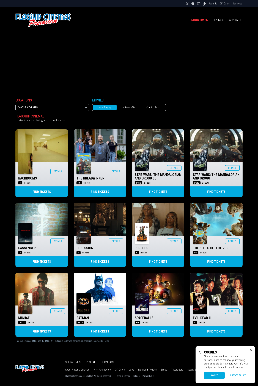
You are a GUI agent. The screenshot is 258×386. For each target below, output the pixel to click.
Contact (235, 20)
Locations (23, 100)
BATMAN (82, 318)
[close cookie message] (251, 350)
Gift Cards (225, 3)
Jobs (131, 369)
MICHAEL (24, 318)
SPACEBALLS (144, 318)
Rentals (218, 20)
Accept (214, 375)
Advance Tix (129, 107)
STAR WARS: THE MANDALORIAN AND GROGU (216, 176)
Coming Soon (153, 107)
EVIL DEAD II (202, 318)
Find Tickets (42, 192)
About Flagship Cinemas (77, 369)
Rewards (212, 3)
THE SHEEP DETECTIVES (210, 248)
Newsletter (237, 3)
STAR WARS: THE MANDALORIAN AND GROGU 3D (158, 176)
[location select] (52, 107)
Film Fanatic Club (102, 369)
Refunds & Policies (147, 369)
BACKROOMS (27, 178)
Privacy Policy (148, 376)
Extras (164, 369)
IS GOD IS (141, 248)
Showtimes (199, 20)
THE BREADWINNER (90, 178)
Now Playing (105, 107)
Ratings (136, 376)
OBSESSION (84, 248)
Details (58, 171)
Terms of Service (123, 376)
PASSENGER (27, 248)
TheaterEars (177, 369)
